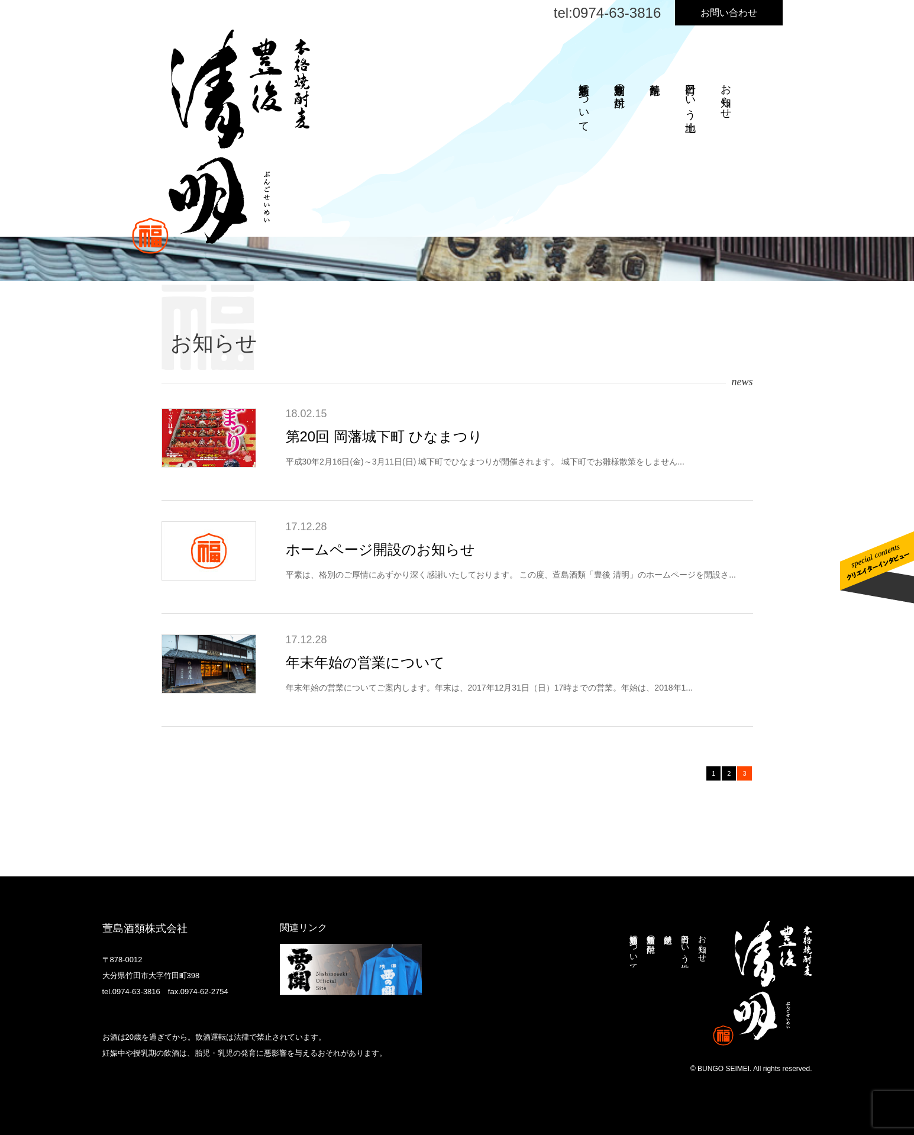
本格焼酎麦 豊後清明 (221, 142)
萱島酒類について (584, 102)
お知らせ (726, 95)
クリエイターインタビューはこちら (877, 567)
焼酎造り (655, 83)
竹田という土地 (690, 95)
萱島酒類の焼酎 (619, 83)
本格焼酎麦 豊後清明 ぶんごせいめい (762, 983)
